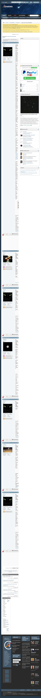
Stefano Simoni (37, 642)
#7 (17, 492)
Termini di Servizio (29, 694)
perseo (34, 172)
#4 (17, 337)
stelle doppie (33, 173)
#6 (17, 442)
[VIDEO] (7, 624)
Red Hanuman (37, 659)
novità (9, 15)
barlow (30, 169)
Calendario (15, 17)
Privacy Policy (23, 694)
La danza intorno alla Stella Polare (8, 580)
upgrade (24, 174)
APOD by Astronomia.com (30, 147)
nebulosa (22, 172)
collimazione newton (33, 169)
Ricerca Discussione (13, 39)
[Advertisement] (35, 9)
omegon (32, 172)
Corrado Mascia (37, 682)
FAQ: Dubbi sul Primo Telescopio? (16, 646)
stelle (31, 173)
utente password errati (28, 174)
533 (25, 169)
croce (36, 169)
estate (28, 170)
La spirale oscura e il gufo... (27, 145)
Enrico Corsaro (37, 674)
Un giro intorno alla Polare (7, 589)
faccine (5, 620)
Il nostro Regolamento (16, 640)
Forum (4, 15)
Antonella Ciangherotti (26, 125)
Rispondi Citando (15, 284)
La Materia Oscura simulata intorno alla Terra (10, 593)
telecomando (21, 174)
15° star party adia (22, 169)
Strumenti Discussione (6, 39)
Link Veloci (29, 17)
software (30, 173)
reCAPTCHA (15, 694)
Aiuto (31, 2)
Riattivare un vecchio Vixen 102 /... (28, 138)
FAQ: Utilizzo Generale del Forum (16, 643)
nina (27, 172)
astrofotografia (27, 169)
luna (33, 170)
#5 (17, 399)
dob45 (27, 136)
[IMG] (7, 622)
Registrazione (36, 2)
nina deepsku (29, 172)
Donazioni (5, 18)
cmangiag (27, 132)
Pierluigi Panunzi (37, 667)
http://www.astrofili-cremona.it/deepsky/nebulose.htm (16, 156)
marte (35, 170)
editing (22, 170)
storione (36, 173)
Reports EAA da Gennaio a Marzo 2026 (29, 135)
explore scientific (31, 170)
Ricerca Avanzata (33, 17)
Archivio (13, 651)
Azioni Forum (22, 17)
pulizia (23, 173)
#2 (17, 250)
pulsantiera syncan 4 (26, 173)
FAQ (11, 17)
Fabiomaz (27, 139)
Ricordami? (26, 2)
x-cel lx (31, 174)
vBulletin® (9, 692)
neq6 (26, 172)
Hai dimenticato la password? (15, 649)
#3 (17, 287)
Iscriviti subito (18, 28)
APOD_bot (27, 146)
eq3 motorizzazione (25, 170)
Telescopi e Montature (29, 140)
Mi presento (25, 131)
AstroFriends (22, 15)
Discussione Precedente (8, 570)
